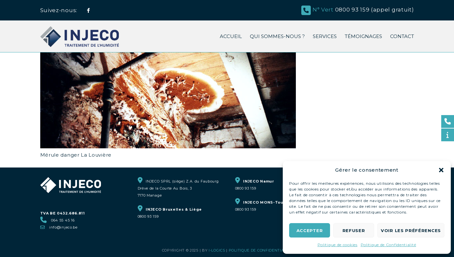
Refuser (353, 230)
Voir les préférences (411, 230)
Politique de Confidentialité (388, 244)
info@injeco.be (63, 227)
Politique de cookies (338, 244)
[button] (441, 170)
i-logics (217, 250)
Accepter (309, 230)
